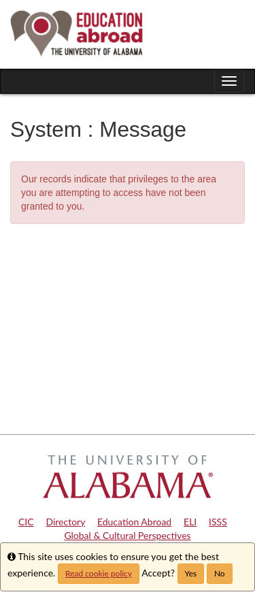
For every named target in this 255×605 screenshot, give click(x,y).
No (219, 573)
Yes (191, 573)
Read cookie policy (98, 573)
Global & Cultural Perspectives (127, 535)
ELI (190, 521)
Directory (65, 521)
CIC (26, 521)
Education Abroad (134, 521)
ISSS (218, 521)
